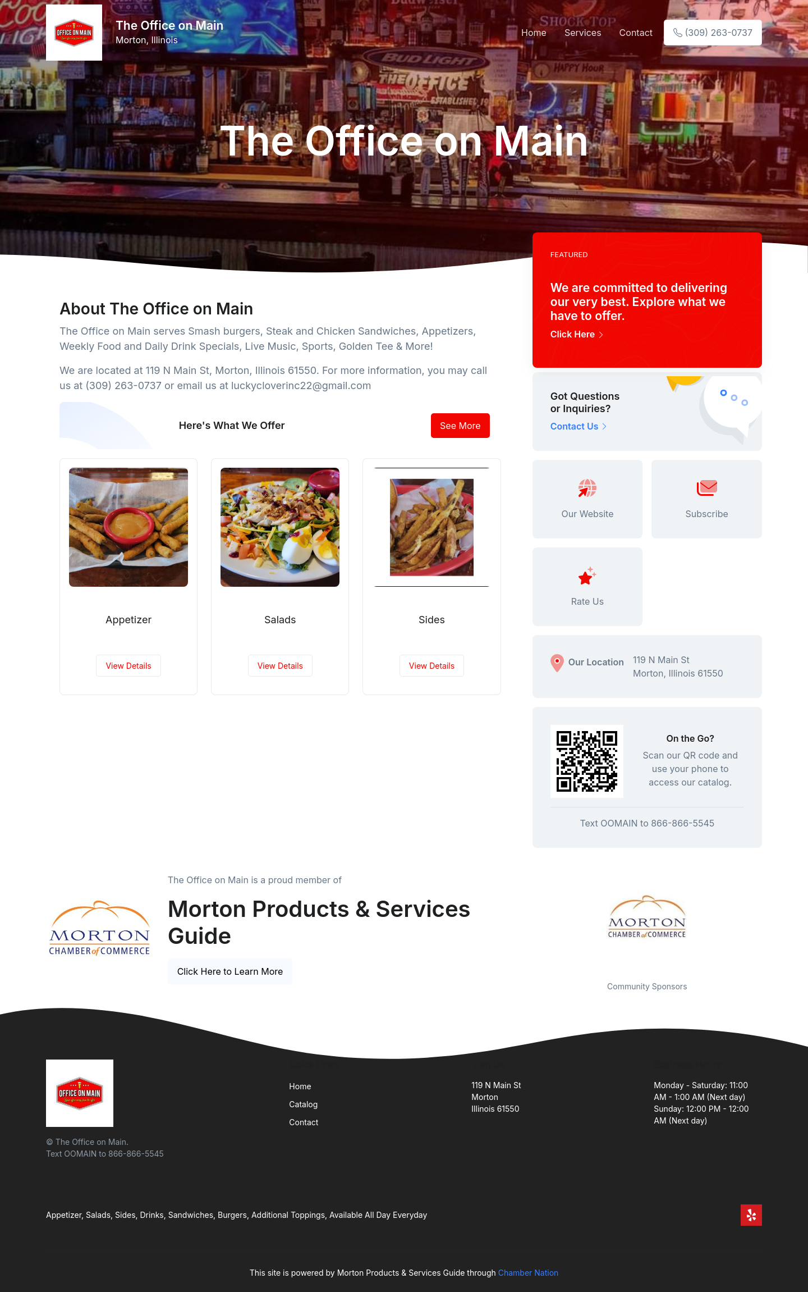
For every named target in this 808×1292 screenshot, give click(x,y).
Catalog (303, 1104)
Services (583, 32)
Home (534, 32)
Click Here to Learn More (230, 971)
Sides (432, 620)
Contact (636, 32)
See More (460, 425)
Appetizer (128, 620)
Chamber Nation (528, 1272)
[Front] (76, 32)
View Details (128, 665)
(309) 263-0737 (712, 32)
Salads (280, 620)
